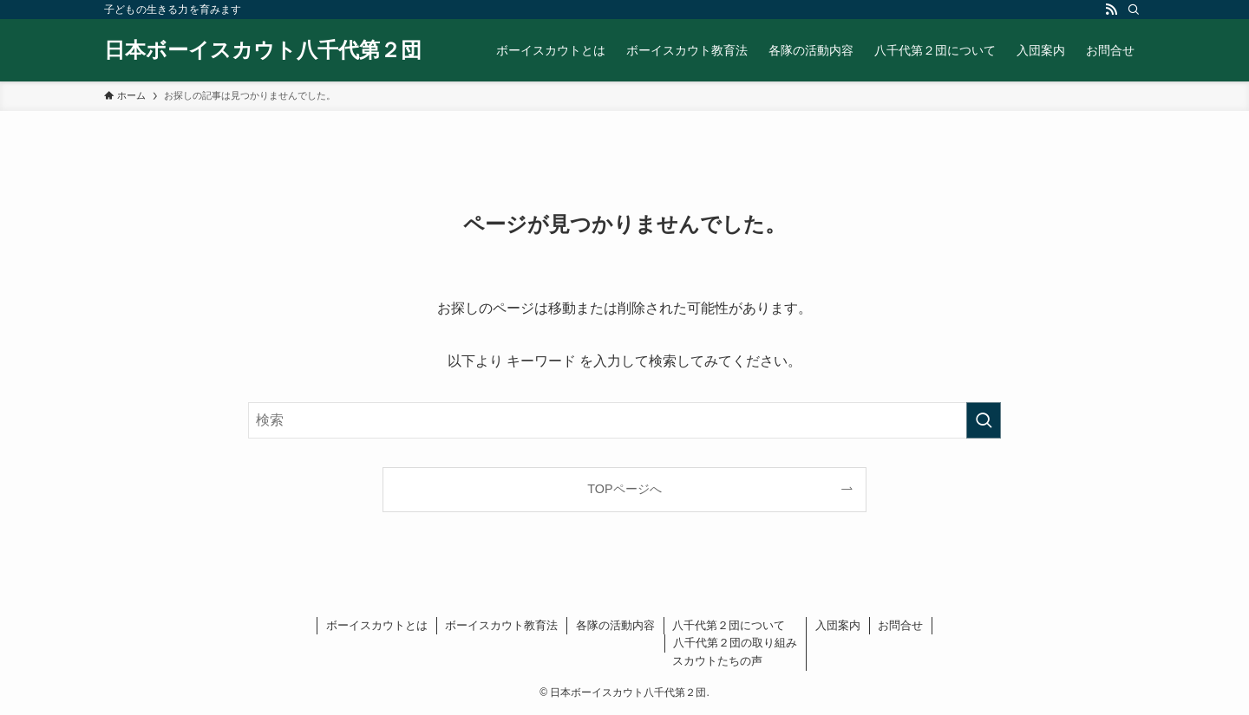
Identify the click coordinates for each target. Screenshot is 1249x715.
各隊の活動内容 (615, 625)
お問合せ (900, 625)
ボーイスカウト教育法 (501, 625)
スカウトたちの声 (717, 660)
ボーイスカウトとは (377, 625)
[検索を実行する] (983, 420)
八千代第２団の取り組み (735, 642)
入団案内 (837, 625)
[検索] (1133, 9)
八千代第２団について (728, 625)
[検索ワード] (624, 420)
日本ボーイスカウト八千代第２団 (263, 50)
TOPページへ (624, 489)
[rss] (1111, 9)
